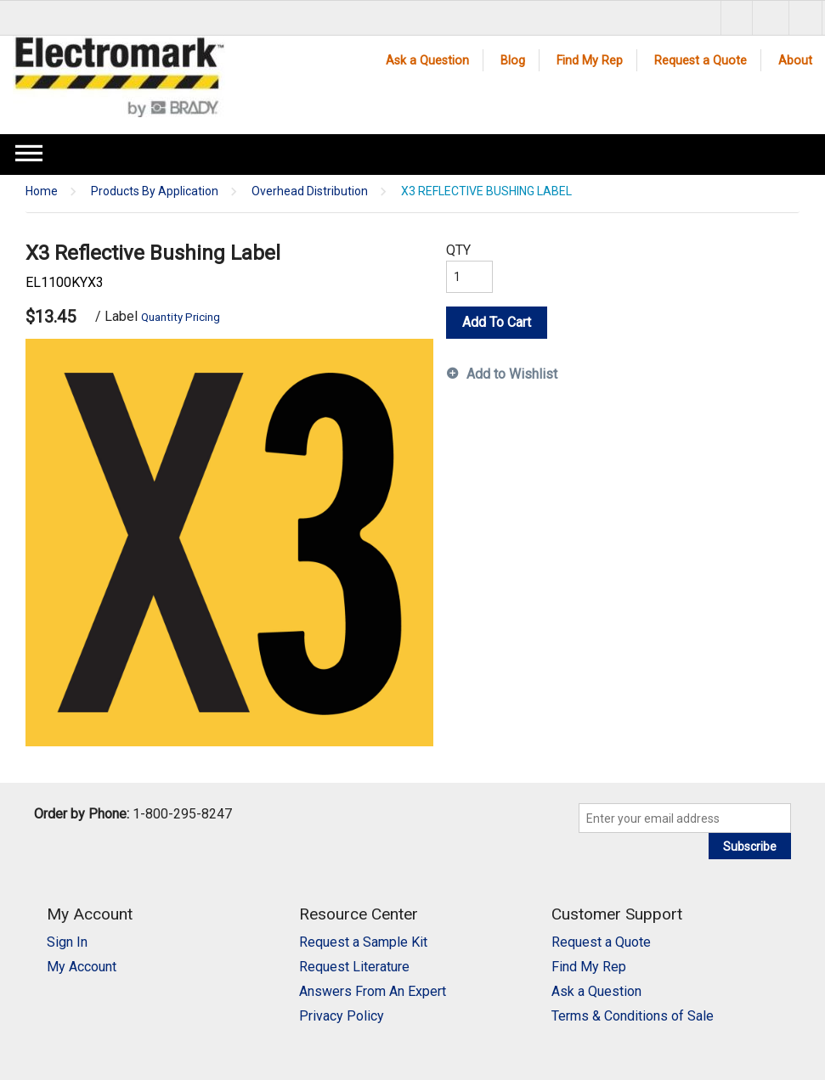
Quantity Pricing (180, 317)
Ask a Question (427, 60)
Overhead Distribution (309, 191)
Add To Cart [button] (496, 322)
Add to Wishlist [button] (511, 374)
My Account (81, 967)
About (795, 60)
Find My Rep (590, 60)
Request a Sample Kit (363, 942)
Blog (512, 60)
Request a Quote (700, 60)
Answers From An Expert (372, 991)
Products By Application (154, 191)
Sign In (67, 942)
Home (41, 191)
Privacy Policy (341, 1016)
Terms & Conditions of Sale (632, 1016)
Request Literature (354, 967)
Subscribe (750, 846)
